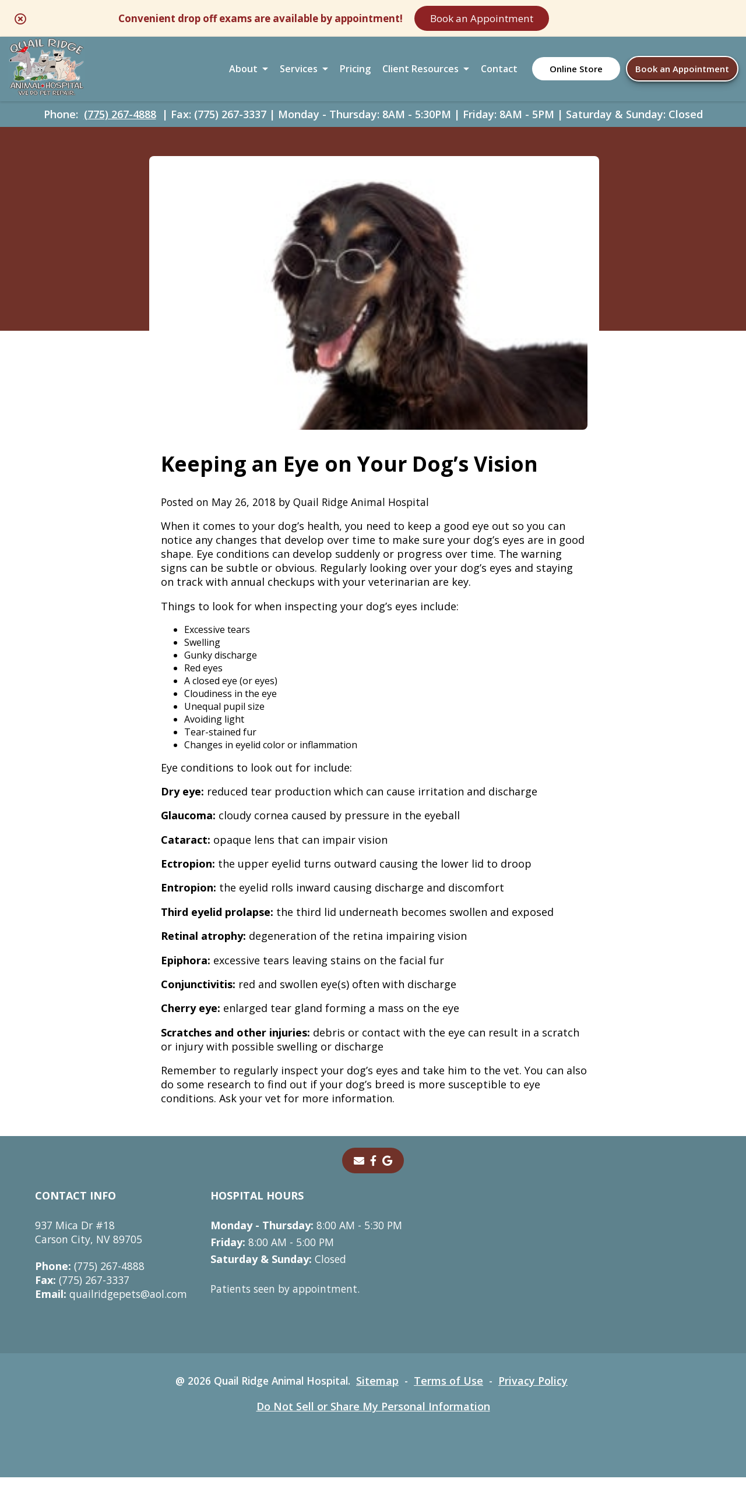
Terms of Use (453, 1396)
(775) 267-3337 (82, 1296)
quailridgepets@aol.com (113, 1310)
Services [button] (299, 72)
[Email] (359, 1176)
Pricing (355, 72)
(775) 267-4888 (120, 120)
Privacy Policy (538, 1396)
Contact (499, 72)
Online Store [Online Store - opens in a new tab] (576, 72)
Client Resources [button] (420, 72)
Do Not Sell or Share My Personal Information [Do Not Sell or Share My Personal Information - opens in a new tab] (373, 1422)
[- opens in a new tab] (373, 1176)
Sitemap (381, 1396)
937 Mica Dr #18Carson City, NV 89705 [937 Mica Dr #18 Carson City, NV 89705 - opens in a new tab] (90, 1248)
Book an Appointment (538, 19)
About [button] (243, 72)
